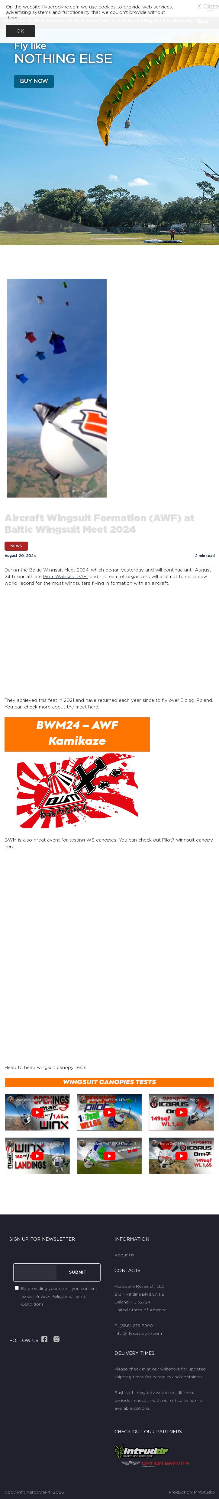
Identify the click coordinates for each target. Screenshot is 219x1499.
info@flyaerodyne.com (138, 1333)
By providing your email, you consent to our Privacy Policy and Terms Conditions (59, 1296)
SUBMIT (78, 1272)
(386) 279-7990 (136, 1325)
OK (20, 31)
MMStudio (204, 1492)
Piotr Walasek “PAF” (65, 576)
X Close (208, 7)
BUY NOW (34, 81)
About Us (124, 1255)
